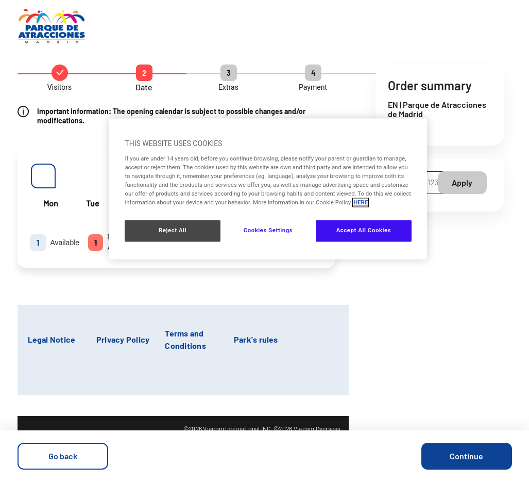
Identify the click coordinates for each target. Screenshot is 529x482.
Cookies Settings (268, 230)
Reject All (172, 230)
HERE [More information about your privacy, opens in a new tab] (360, 202)
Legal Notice (52, 339)
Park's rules (256, 339)
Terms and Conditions (185, 339)
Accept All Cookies (363, 230)
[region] (267, 189)
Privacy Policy (122, 339)
